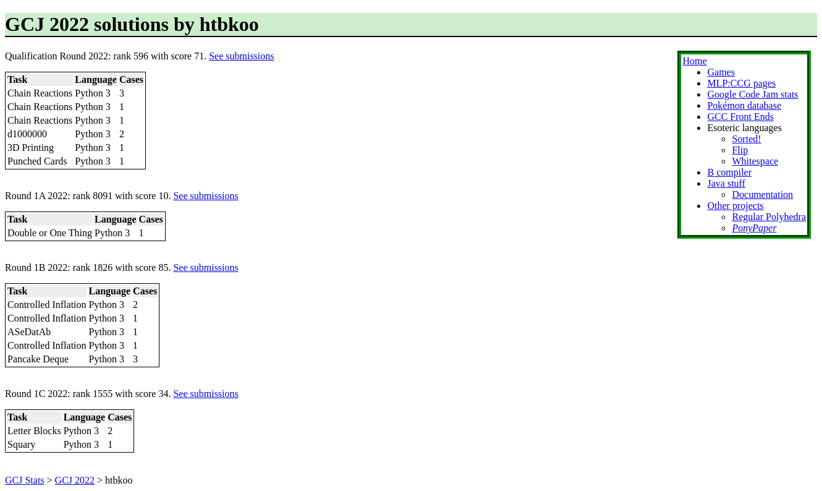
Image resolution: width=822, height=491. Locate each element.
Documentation (762, 194)
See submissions (241, 56)
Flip (740, 150)
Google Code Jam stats (752, 94)
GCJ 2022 (75, 480)
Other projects (735, 205)
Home (694, 61)
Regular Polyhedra (769, 216)
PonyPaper (754, 228)
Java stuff (726, 183)
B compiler (729, 172)
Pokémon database (744, 105)
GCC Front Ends (740, 116)
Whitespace (755, 161)
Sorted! (746, 139)
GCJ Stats (24, 480)
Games (720, 72)
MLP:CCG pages (741, 83)
